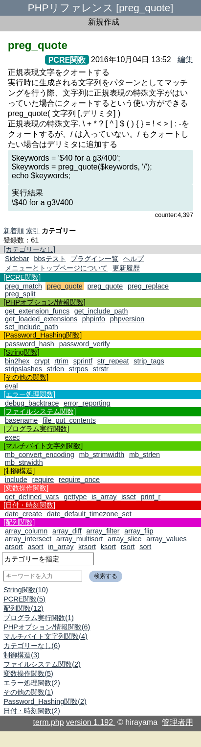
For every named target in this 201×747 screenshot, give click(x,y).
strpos (78, 369)
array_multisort (79, 539)
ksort (108, 547)
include (16, 479)
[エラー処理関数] (29, 394)
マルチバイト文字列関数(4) (45, 636)
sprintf (82, 361)
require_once (79, 479)
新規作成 (103, 22)
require (43, 479)
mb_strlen (144, 454)
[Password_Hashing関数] (42, 335)
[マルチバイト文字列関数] (43, 446)
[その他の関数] (25, 377)
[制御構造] (19, 471)
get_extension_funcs (37, 311)
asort (36, 547)
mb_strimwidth (101, 454)
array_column (26, 531)
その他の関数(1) (28, 692)
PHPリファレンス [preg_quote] (100, 7)
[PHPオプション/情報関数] (44, 302)
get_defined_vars (32, 497)
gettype (75, 497)
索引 (33, 231)
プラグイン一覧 (94, 259)
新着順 (13, 231)
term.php (48, 722)
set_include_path (31, 327)
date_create (23, 514)
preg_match (23, 286)
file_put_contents (69, 420)
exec (12, 437)
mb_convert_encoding (39, 454)
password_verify (84, 344)
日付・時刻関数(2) (31, 711)
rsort (128, 547)
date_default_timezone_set (89, 514)
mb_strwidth (24, 462)
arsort (14, 547)
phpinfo (93, 319)
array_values (166, 539)
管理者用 (177, 722)
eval (11, 386)
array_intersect (28, 539)
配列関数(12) (23, 608)
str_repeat (113, 361)
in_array (60, 547)
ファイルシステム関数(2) (42, 664)
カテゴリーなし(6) (31, 646)
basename (21, 420)
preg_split (20, 294)
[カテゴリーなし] (29, 249)
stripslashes (23, 369)
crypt (41, 361)
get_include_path (101, 311)
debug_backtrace (32, 403)
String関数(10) (25, 590)
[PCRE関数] (22, 277)
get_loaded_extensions (41, 319)
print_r (150, 497)
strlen (55, 369)
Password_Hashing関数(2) (45, 701)
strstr (101, 369)
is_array (103, 497)
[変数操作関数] (25, 488)
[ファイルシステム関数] (39, 411)
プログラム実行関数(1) (38, 618)
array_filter (102, 531)
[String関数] (21, 352)
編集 (185, 59)
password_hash (29, 344)
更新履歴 (126, 268)
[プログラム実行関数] (36, 429)
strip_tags (149, 361)
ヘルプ (133, 259)
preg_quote (65, 286)
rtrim (61, 361)
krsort (87, 547)
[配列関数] (19, 522)
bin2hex (17, 361)
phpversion (127, 319)
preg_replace (148, 286)
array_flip (138, 531)
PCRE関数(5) (24, 599)
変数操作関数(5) (28, 673)
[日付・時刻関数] (29, 505)
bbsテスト (50, 259)
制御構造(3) (21, 655)
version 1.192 (90, 722)
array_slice (125, 539)
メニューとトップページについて (56, 268)
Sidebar (17, 259)
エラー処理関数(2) (31, 683)
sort (145, 547)
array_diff (67, 531)
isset (128, 497)
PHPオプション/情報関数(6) (46, 627)
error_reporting (87, 403)
